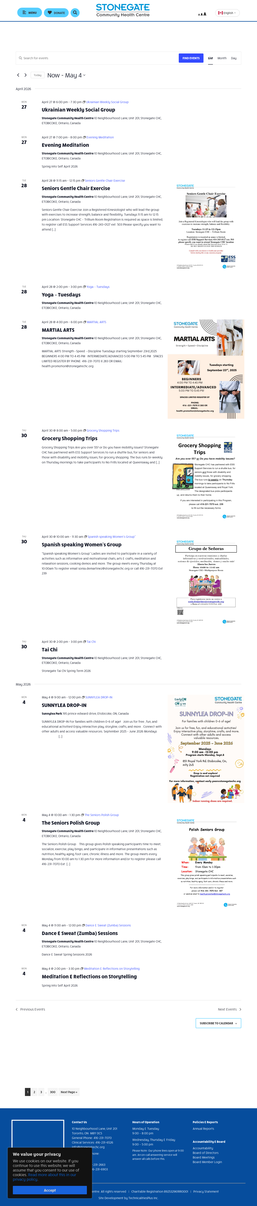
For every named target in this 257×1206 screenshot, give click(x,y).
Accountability (203, 1148)
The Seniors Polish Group (71, 822)
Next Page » (69, 1092)
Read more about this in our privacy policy (44, 1178)
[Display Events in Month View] (222, 58)
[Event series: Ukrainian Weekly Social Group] (106, 102)
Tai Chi (50, 649)
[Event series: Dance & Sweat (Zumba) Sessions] (106, 925)
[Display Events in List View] (210, 58)
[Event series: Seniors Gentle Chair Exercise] (103, 180)
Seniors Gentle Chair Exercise (76, 188)
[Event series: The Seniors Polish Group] (100, 815)
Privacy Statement (206, 1191)
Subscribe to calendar (216, 1023)
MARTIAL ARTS (58, 329)
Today (37, 75)
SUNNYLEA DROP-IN (64, 705)
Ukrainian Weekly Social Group (78, 109)
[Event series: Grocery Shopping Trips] (101, 430)
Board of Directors (205, 1152)
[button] (56, 12)
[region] (50, 1173)
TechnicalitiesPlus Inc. (143, 1198)
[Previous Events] (18, 75)
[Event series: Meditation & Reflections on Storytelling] (110, 968)
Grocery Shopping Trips (69, 438)
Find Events (191, 58)
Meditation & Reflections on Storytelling (89, 976)
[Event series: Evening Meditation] (98, 137)
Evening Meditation (65, 144)
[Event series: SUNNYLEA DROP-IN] (97, 697)
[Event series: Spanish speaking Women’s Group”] (110, 536)
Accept (50, 1190)
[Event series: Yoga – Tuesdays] (96, 286)
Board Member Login (207, 1162)
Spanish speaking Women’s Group (82, 544)
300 (53, 1091)
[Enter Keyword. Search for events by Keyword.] (97, 58)
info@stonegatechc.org (88, 1147)
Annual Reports (203, 1128)
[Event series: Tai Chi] (89, 641)
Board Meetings (204, 1157)
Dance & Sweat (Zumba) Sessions (80, 933)
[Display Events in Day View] (233, 58)
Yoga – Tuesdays (61, 294)
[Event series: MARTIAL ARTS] (94, 322)
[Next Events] (25, 75)
